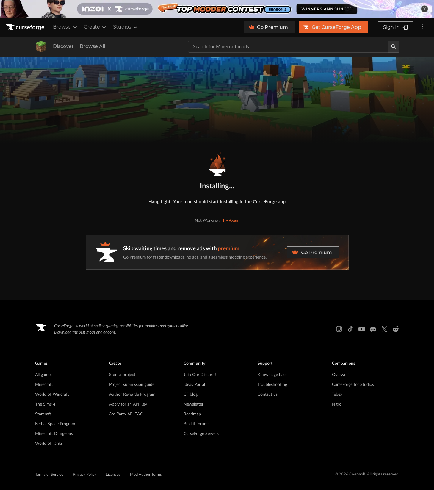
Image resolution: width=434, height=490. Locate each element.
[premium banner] (217, 252)
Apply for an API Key (128, 404)
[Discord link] (373, 329)
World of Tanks (49, 444)
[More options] (422, 27)
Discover (63, 46)
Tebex (337, 394)
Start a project (122, 375)
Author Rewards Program (132, 394)
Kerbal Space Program (55, 424)
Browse (65, 27)
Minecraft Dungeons (54, 434)
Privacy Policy (84, 475)
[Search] (393, 47)
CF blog (191, 394)
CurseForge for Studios (353, 385)
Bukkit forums (196, 424)
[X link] (384, 329)
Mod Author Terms (146, 475)
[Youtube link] (361, 329)
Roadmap (192, 414)
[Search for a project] (288, 46)
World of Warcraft (52, 394)
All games (43, 375)
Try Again (231, 220)
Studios (125, 27)
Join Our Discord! (200, 375)
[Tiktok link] (350, 329)
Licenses (113, 475)
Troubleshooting (272, 385)
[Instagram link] (339, 329)
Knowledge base (272, 375)
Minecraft (44, 385)
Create (95, 27)
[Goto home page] (26, 27)
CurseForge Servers (201, 434)
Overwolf (340, 375)
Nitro (336, 404)
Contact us (268, 394)
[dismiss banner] (424, 8)
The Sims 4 (45, 404)
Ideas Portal (194, 385)
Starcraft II (45, 414)
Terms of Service (49, 475)
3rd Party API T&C (126, 414)
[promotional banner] (217, 9)
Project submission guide (131, 385)
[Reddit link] (395, 329)
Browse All (92, 46)
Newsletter (193, 404)
